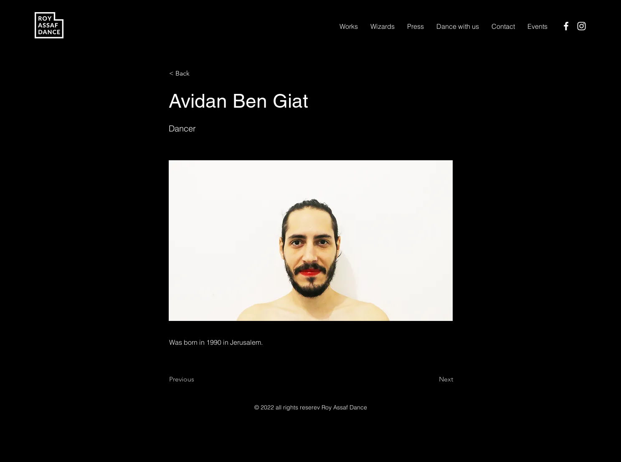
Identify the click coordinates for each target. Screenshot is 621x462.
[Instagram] (581, 26)
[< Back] (196, 73)
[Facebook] (566, 26)
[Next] (432, 379)
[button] (382, 26)
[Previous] (196, 379)
